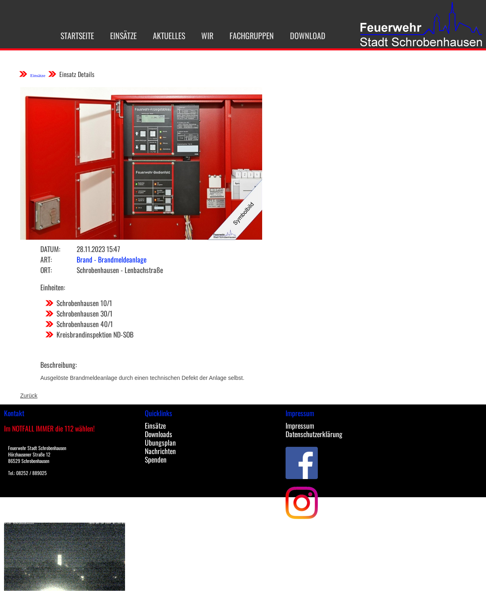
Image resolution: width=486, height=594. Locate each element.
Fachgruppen (243, 35)
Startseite (68, 35)
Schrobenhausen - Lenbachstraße (120, 270)
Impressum (300, 425)
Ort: (46, 270)
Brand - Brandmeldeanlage (111, 259)
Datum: (50, 249)
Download (299, 35)
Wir (198, 35)
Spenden (156, 459)
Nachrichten (160, 451)
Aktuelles (160, 35)
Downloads (158, 434)
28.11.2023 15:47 (98, 249)
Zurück (29, 395)
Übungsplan (160, 442)
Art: (46, 259)
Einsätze (114, 35)
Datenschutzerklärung (314, 434)
